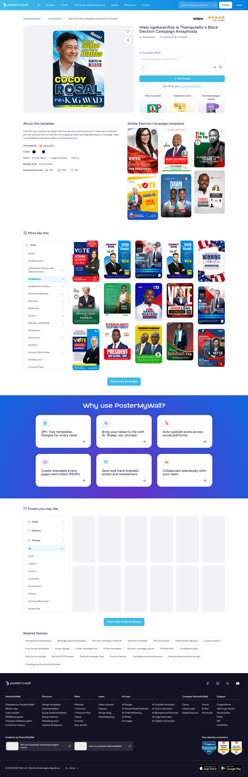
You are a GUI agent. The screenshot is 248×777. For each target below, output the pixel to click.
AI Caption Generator (163, 721)
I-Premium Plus (82, 712)
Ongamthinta (224, 704)
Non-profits (80, 725)
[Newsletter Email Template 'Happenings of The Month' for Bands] (110, 539)
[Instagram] (217, 683)
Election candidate (138, 640)
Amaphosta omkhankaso (38, 640)
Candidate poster (189, 648)
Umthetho (222, 725)
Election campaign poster (141, 648)
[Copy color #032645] (43, 152)
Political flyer (167, 648)
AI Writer (126, 716)
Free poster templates (37, 648)
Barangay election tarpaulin (71, 640)
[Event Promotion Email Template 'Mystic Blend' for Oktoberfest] (84, 589)
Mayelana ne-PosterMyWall (19, 704)
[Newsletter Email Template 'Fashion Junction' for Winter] (136, 589)
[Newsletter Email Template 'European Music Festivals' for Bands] (84, 539)
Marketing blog (106, 716)
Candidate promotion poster (148, 656)
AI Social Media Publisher (135, 708)
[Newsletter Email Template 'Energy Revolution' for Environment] (187, 589)
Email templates (50, 708)
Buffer (205, 708)
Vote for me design (35, 656)
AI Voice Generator (162, 708)
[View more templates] (124, 381)
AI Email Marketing (132, 712)
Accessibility (223, 712)
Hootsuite (207, 712)
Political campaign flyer (92, 656)
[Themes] (63, 540)
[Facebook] (207, 683)
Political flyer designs (186, 640)
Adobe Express (190, 712)
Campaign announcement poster (43, 664)
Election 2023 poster (63, 656)
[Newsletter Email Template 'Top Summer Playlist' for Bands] (136, 539)
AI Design (127, 704)
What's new (11, 708)
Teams (77, 716)
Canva (185, 704)
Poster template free (86, 648)
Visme (205, 704)
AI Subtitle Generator (163, 704)
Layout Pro (48, 145)
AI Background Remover (165, 712)
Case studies (12, 712)
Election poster (161, 640)
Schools (78, 721)
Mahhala (78, 704)
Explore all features (52, 725)
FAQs (220, 716)
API (218, 721)
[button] (127, 31)
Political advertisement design (184, 656)
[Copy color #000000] (34, 152)
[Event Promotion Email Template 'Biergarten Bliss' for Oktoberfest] (161, 539)
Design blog (104, 712)
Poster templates (112, 648)
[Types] (63, 521)
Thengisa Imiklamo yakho (18, 721)
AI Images (127, 721)
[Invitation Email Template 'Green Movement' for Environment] (213, 589)
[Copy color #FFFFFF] (38, 152)
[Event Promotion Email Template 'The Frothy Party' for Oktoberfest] (110, 589)
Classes (102, 708)
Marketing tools (50, 721)
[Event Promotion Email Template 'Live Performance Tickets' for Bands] (213, 539)
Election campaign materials (107, 640)
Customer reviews (15, 725)
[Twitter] (227, 683)
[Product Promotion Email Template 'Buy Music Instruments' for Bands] (187, 539)
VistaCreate (188, 708)
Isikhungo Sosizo (226, 708)
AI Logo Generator (162, 716)
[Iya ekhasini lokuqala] (14, 5)
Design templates (51, 704)
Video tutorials (106, 704)
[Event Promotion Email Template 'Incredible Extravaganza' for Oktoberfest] (161, 589)
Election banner (118, 656)
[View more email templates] (124, 622)
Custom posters (212, 640)
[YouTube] (237, 683)
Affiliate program (14, 716)
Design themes (50, 716)
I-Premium (80, 708)
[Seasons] (63, 530)
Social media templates (54, 712)
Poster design (62, 648)
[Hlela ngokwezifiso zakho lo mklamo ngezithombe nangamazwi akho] (78, 69)
